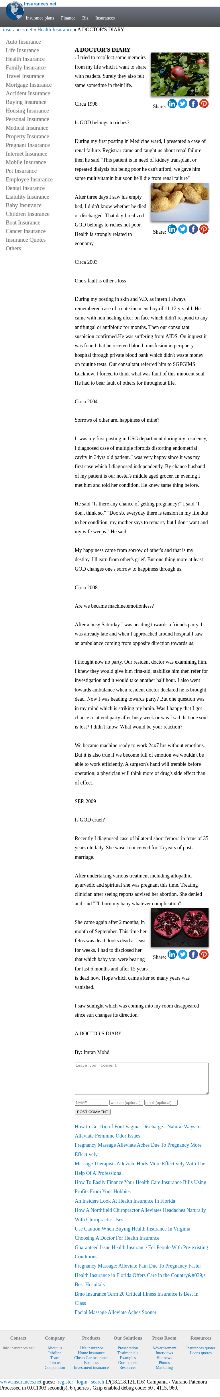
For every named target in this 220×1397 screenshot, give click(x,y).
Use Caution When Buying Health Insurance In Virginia (132, 1235)
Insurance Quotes (26, 240)
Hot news (164, 1363)
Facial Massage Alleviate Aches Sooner (115, 1318)
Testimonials (127, 1359)
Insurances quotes (200, 1354)
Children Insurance (28, 214)
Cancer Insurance (26, 231)
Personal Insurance (27, 119)
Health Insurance (54, 29)
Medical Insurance (27, 128)
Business (91, 1368)
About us (54, 1354)
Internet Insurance (26, 153)
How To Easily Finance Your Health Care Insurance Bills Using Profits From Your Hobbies (140, 1192)
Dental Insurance (25, 188)
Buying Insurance (26, 102)
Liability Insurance (27, 196)
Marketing (164, 1373)
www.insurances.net (21, 1388)
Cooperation (55, 1373)
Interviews (164, 1359)
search (97, 1388)
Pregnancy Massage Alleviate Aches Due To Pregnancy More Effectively (138, 1155)
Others (13, 248)
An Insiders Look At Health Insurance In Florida (125, 1207)
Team (54, 1363)
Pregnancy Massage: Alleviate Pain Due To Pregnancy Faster (138, 1272)
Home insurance (91, 1359)
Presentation (128, 1354)
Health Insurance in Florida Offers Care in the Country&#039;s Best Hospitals (140, 1285)
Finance (68, 17)
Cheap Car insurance (91, 1363)
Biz (85, 17)
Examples (128, 1363)
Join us (54, 1368)
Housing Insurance (27, 110)
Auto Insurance (23, 41)
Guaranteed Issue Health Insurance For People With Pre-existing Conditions (141, 1258)
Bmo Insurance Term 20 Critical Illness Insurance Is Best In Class (137, 1304)
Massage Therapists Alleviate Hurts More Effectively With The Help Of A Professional (140, 1174)
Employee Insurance (29, 179)
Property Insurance (27, 136)
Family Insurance (26, 67)
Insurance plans (40, 17)
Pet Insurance (21, 171)
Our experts (128, 1368)
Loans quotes (201, 1359)
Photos (164, 1368)
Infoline (54, 1359)
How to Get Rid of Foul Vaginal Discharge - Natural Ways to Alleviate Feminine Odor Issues (138, 1137)
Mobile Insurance (26, 162)
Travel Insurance (25, 76)
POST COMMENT (92, 1118)
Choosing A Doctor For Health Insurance (117, 1244)
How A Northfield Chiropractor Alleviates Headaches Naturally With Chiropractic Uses (140, 1220)
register (65, 1388)
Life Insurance (22, 50)
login (82, 1388)
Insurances (105, 17)
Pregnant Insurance (28, 145)
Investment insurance (91, 1373)
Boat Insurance (23, 222)
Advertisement (164, 1354)
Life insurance (91, 1354)
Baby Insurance (24, 205)
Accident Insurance (28, 93)
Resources (127, 1373)
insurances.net (17, 29)
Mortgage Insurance (29, 85)
